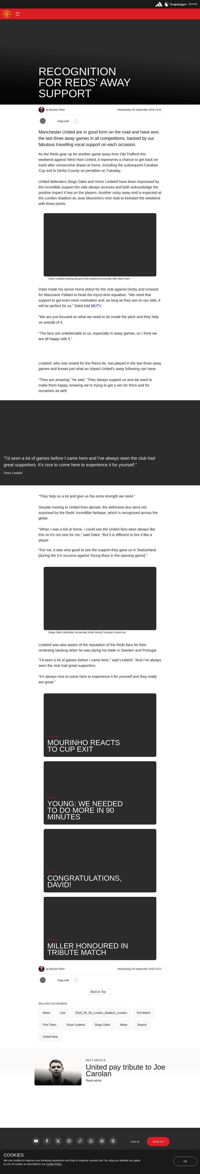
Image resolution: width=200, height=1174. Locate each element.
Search (142, 1024)
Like (62, 1012)
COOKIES (14, 1155)
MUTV (96, 306)
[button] (18, 13)
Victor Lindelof (75, 1024)
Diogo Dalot (102, 1024)
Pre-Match (143, 1012)
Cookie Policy (54, 1164)
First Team (49, 1024)
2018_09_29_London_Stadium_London (101, 1012)
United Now (50, 1036)
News (46, 1012)
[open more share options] (76, 121)
